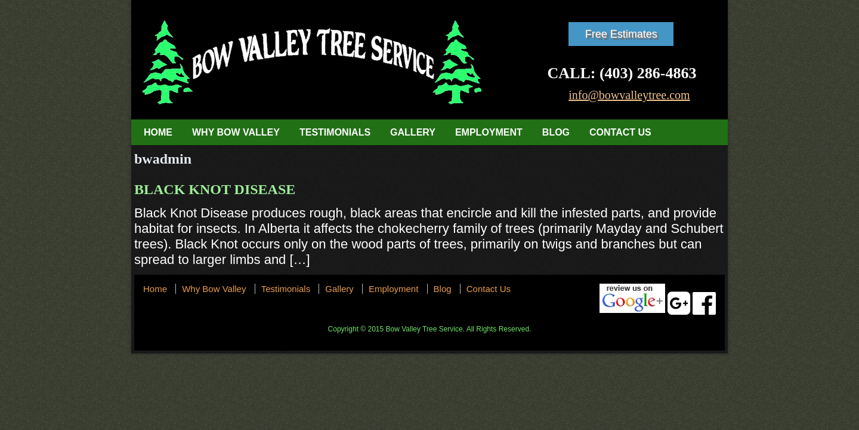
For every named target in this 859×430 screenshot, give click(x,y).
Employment (489, 132)
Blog (556, 132)
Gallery (412, 132)
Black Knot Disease (214, 189)
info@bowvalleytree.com (629, 95)
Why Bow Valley (236, 132)
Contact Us (620, 132)
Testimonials (334, 132)
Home (158, 132)
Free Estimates (621, 34)
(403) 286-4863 (648, 73)
